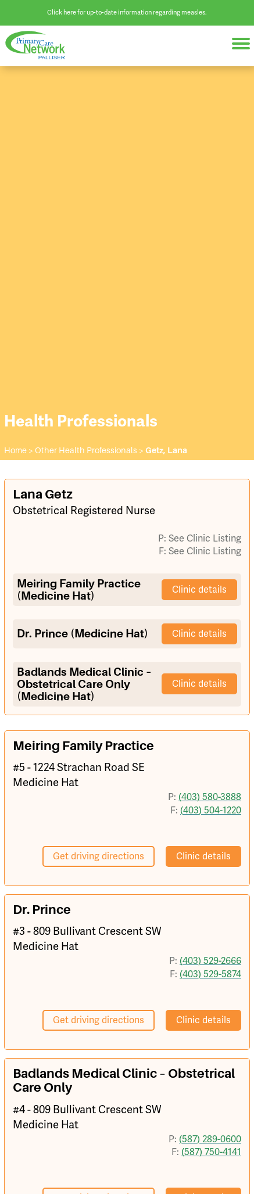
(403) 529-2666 (210, 961)
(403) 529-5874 (210, 974)
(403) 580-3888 (209, 797)
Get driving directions (98, 856)
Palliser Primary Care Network (40, 45)
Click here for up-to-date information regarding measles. (127, 12)
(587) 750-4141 (211, 1152)
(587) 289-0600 (210, 1139)
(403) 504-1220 (210, 810)
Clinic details (199, 590)
